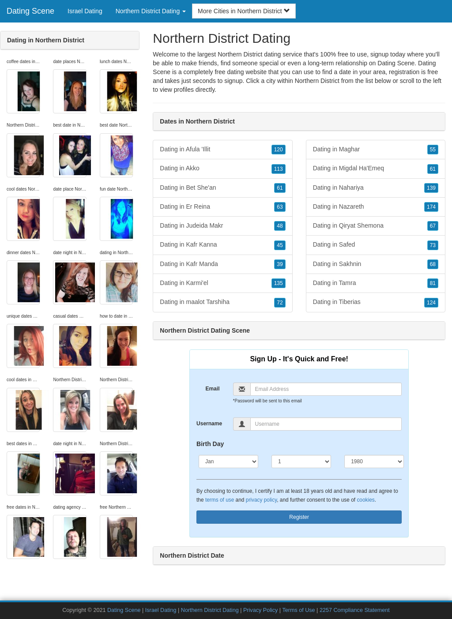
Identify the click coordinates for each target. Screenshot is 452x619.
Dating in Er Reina (222, 207)
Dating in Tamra (375, 283)
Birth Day (210, 443)
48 (279, 226)
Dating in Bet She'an (222, 188)
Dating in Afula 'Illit (222, 149)
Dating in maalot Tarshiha (222, 302)
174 (431, 207)
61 (279, 188)
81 (433, 283)
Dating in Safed (375, 245)
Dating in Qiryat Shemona (375, 226)
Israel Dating (85, 11)
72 (279, 303)
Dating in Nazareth (375, 207)
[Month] (228, 461)
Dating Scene (30, 11)
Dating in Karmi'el (222, 283)
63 (279, 207)
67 (433, 226)
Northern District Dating (210, 610)
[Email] (326, 389)
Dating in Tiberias (375, 302)
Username (209, 423)
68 (433, 264)
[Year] (374, 461)
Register (299, 517)
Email (213, 389)
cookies (365, 500)
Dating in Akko (222, 168)
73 (433, 245)
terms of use (219, 500)
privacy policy (261, 500)
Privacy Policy (260, 610)
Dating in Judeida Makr (222, 226)
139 (431, 188)
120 (278, 149)
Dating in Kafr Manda (222, 264)
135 (278, 283)
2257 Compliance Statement (355, 610)
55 (433, 149)
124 (431, 303)
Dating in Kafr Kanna (222, 245)
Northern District (317, 80)
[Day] (301, 461)
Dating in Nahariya (375, 188)
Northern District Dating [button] (151, 11)
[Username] (326, 424)
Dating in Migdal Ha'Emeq (375, 168)
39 (279, 264)
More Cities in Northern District (244, 11)
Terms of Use (298, 610)
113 (278, 169)
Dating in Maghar (375, 149)
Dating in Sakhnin (375, 264)
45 (279, 245)
